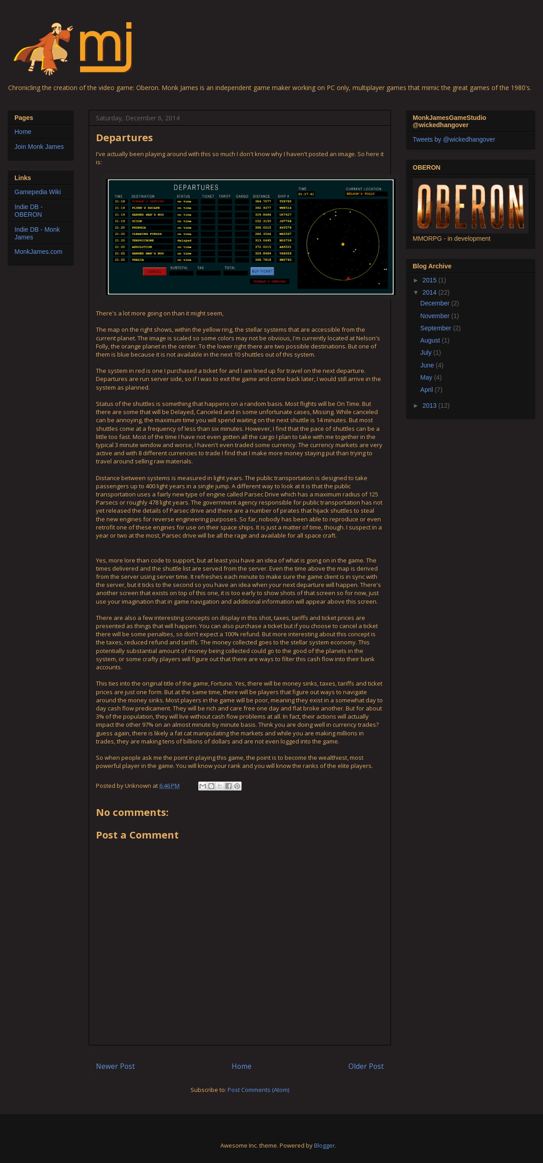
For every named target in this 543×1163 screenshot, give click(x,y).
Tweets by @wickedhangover (454, 139)
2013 (430, 405)
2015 (430, 280)
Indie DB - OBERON (28, 210)
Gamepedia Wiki (37, 191)
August (431, 340)
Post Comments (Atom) (258, 1090)
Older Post (366, 1066)
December (435, 303)
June (428, 365)
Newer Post (115, 1066)
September (436, 328)
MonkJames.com (38, 251)
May (427, 377)
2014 (430, 292)
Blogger (324, 1145)
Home (242, 1066)
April (427, 389)
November (435, 315)
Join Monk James (39, 146)
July (426, 352)
